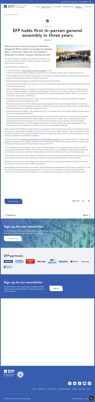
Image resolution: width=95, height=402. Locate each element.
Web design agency (77, 398)
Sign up (56, 288)
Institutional (47, 40)
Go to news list (13, 201)
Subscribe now (13, 238)
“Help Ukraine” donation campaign (34, 71)
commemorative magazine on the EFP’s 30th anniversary (40, 139)
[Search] (90, 2)
